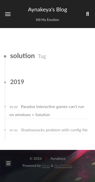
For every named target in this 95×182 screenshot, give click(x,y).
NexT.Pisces (63, 165)
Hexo (46, 165)
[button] (8, 14)
